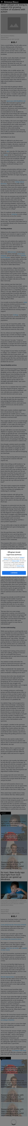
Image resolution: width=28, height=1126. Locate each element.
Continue (14, 573)
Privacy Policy (15, 561)
